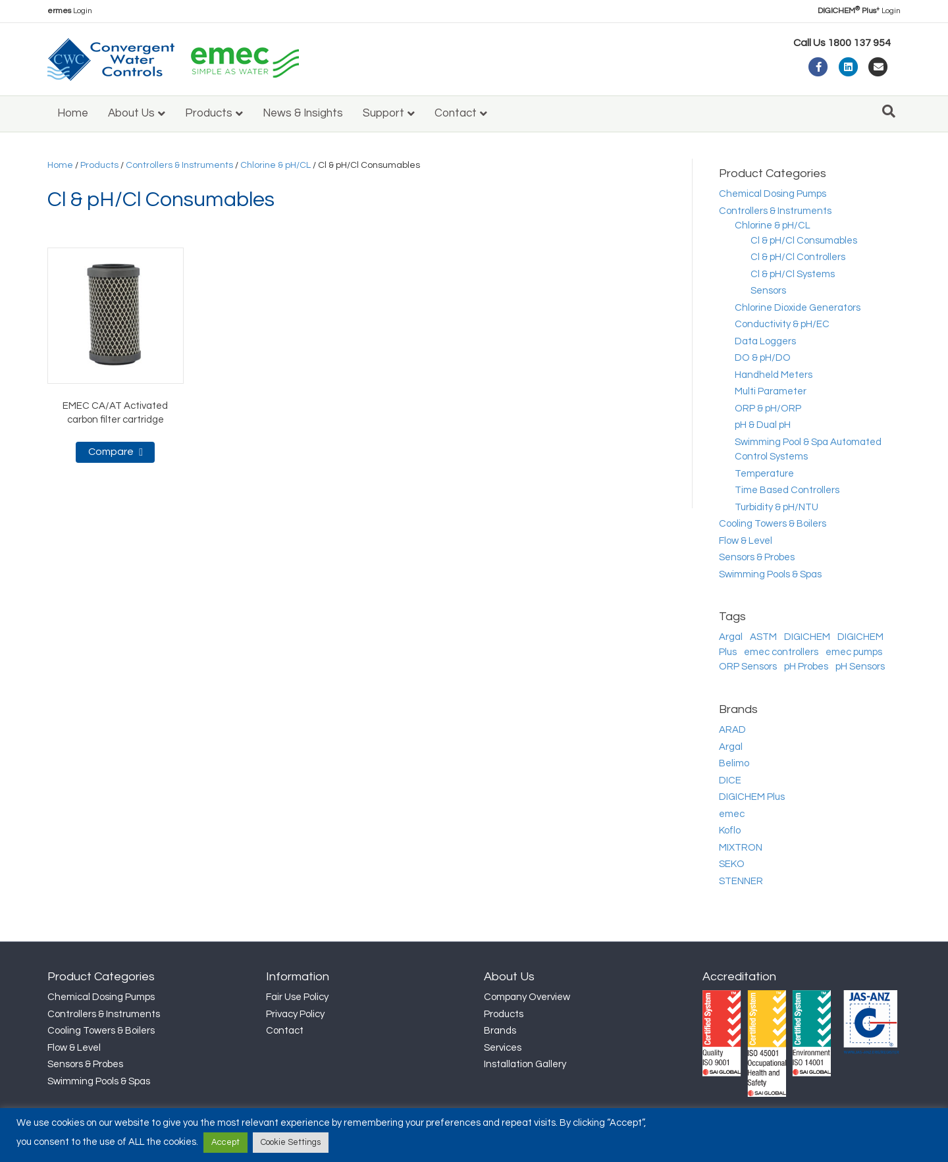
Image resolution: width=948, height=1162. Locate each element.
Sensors (768, 291)
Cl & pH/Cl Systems (792, 274)
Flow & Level (745, 541)
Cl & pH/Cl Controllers (797, 257)
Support (383, 113)
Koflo (730, 830)
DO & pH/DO (763, 358)
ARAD (732, 730)
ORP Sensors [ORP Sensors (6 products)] (748, 667)
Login (69, 11)
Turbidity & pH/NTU (776, 507)
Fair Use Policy (297, 997)
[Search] (889, 111)
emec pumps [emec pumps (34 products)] (854, 652)
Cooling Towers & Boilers (772, 524)
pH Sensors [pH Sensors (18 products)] (860, 667)
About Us (131, 113)
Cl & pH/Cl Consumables (803, 241)
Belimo (734, 763)
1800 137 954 (859, 43)
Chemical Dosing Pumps (772, 194)
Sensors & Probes (757, 557)
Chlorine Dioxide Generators (797, 308)
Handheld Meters (773, 375)
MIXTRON (740, 848)
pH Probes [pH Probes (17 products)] (806, 667)
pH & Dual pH (763, 425)
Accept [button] (225, 1142)
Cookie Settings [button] (291, 1142)
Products (208, 113)
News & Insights (303, 113)
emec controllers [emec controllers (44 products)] (781, 652)
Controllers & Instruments (179, 165)
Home (72, 113)
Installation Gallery (525, 1064)
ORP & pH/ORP (768, 408)
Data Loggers (765, 341)
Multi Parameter (770, 391)
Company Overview (527, 997)
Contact (455, 113)
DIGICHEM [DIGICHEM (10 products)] (807, 637)
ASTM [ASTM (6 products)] (763, 637)
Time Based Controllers (787, 490)
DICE (730, 780)
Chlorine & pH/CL (275, 165)
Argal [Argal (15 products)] (731, 637)
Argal (731, 747)
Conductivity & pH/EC (782, 324)
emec (732, 814)
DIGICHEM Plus (752, 797)
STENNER (741, 881)
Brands (500, 1031)
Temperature (764, 474)
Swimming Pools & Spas (770, 574)
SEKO (732, 864)
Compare (111, 451)
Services (502, 1048)
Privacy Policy (295, 1014)
